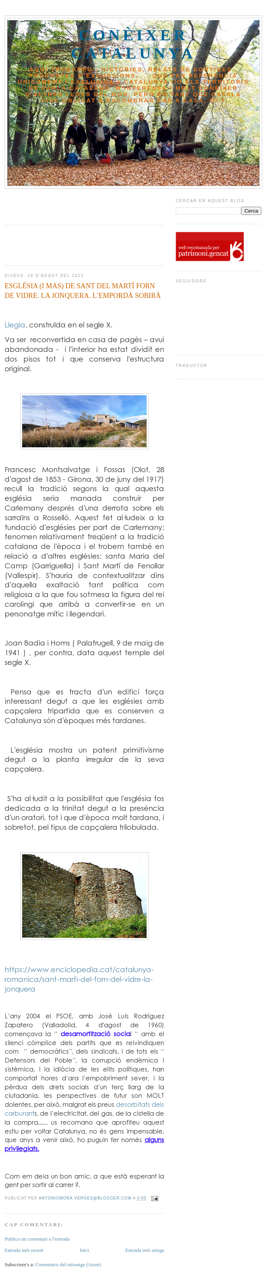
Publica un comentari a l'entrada (37, 1239)
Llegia (15, 324)
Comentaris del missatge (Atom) (68, 1264)
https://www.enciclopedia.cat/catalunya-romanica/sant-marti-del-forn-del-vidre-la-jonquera (79, 979)
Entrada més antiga (144, 1250)
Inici (84, 1250)
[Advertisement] (50, 204)
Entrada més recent (24, 1250)
